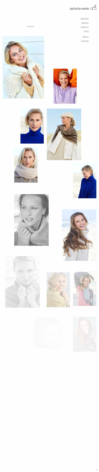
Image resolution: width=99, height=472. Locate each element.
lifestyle (85, 18)
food (86, 31)
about (86, 36)
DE (97, 469)
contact (85, 40)
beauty (85, 22)
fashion (85, 27)
